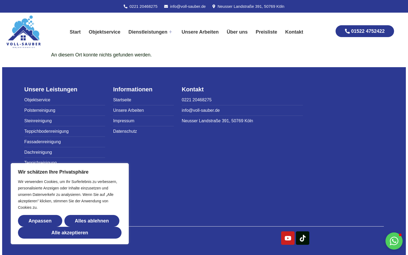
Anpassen (40, 221)
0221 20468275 (143, 6)
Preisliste (266, 32)
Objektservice (104, 32)
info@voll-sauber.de (188, 6)
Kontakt (294, 32)
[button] (394, 241)
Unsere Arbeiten (200, 32)
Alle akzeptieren (69, 232)
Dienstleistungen (150, 32)
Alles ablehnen (92, 221)
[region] (70, 203)
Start (75, 32)
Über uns (237, 32)
